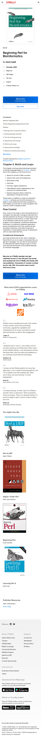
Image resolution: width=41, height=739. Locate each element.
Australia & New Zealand (10, 671)
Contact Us (28, 638)
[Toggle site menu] (2, 2)
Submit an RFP (7, 655)
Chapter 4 (26, 170)
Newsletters (28, 641)
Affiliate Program (8, 652)
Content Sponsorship (9, 661)
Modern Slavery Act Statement (11, 734)
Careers (4, 641)
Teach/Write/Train (8, 638)
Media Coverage (8, 646)
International (7, 667)
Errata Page (7, 606)
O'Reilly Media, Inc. (12, 85)
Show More (7, 154)
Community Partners (9, 649)
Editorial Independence (29, 732)
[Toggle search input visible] (38, 2)
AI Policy (27, 646)
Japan (4, 674)
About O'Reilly (8, 634)
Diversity (5, 658)
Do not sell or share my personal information (15, 723)
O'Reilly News (6, 644)
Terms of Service (7, 732)
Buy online (20, 106)
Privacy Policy (28, 644)
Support (27, 634)
